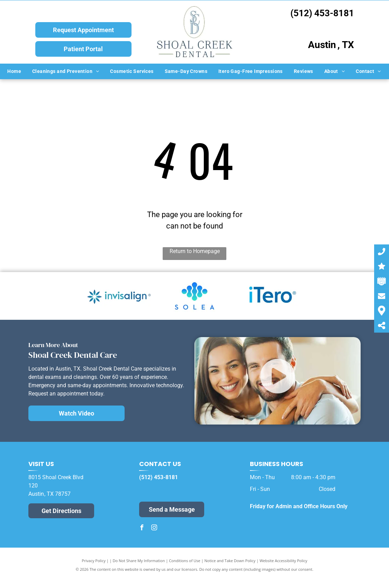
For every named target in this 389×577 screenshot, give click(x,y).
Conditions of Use (184, 560)
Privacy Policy (94, 560)
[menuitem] (14, 71)
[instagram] (154, 528)
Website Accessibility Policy (283, 560)
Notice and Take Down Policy (230, 560)
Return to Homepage (195, 251)
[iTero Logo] (270, 296)
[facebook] (141, 528)
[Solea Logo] (194, 296)
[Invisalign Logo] (119, 296)
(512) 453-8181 (322, 13)
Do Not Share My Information (139, 560)
